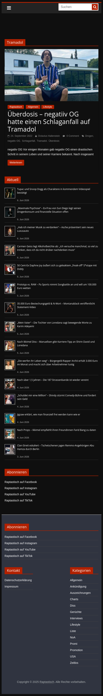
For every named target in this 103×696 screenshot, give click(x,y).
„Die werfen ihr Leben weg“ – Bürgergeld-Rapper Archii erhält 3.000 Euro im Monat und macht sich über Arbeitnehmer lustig (57, 362)
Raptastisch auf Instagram (21, 488)
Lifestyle (47, 107)
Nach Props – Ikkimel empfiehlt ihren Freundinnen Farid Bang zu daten (56, 430)
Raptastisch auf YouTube (20, 494)
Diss (72, 605)
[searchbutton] (95, 7)
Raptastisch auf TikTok (19, 500)
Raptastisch (16, 107)
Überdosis (54, 141)
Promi (73, 643)
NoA (72, 637)
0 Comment (71, 136)
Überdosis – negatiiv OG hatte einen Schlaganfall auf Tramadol (49, 122)
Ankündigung (78, 586)
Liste (73, 631)
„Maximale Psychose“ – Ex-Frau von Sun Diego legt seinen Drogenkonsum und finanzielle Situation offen (49, 209)
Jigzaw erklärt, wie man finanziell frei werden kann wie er (48, 414)
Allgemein (33, 107)
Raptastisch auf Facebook (21, 482)
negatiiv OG (14, 141)
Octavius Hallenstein (49, 136)
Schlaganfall (28, 141)
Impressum (11, 586)
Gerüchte (76, 612)
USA (73, 656)
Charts (74, 599)
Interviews (76, 618)
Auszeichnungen (80, 592)
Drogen (89, 136)
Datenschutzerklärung (18, 580)
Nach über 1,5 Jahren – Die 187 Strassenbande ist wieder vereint (53, 380)
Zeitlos (74, 662)
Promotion (76, 650)
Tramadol (42, 141)
